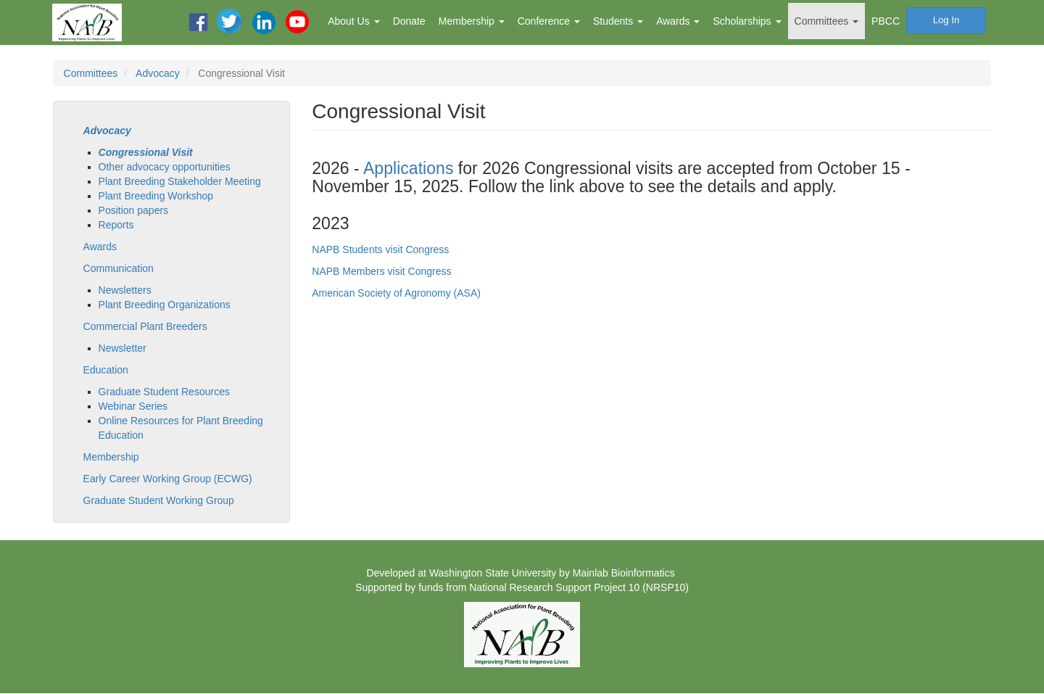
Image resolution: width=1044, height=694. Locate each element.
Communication (118, 268)
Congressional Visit (146, 152)
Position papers (134, 210)
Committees (827, 21)
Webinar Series (133, 406)
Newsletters (125, 290)
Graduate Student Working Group (158, 500)
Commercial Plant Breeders (145, 326)
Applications (408, 168)
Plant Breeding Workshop (156, 196)
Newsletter (122, 348)
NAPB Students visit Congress (380, 249)
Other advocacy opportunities (165, 167)
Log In (946, 20)
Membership (472, 21)
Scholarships (747, 21)
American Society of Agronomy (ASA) (396, 293)
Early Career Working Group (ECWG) (167, 478)
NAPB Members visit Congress (381, 271)
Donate (409, 21)
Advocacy (158, 73)
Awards (678, 21)
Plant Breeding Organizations (165, 304)
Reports (116, 225)
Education (105, 370)
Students (618, 21)
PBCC (885, 21)
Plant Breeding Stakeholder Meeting (180, 181)
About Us (353, 21)
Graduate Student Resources (164, 391)
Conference (549, 21)
